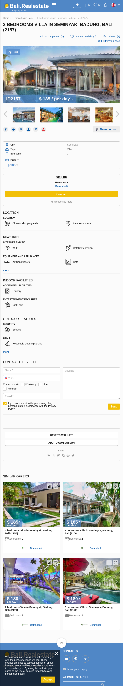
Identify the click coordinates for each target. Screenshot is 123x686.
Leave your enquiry (77, 663)
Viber (45, 378)
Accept (48, 679)
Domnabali (61, 180)
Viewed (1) (114, 36)
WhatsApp (31, 378)
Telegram (12, 382)
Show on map (108, 128)
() (89, 4)
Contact (61, 188)
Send (114, 400)
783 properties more (61, 195)
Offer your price (111, 41)
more (6, 264)
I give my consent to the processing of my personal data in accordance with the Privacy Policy (32, 400)
